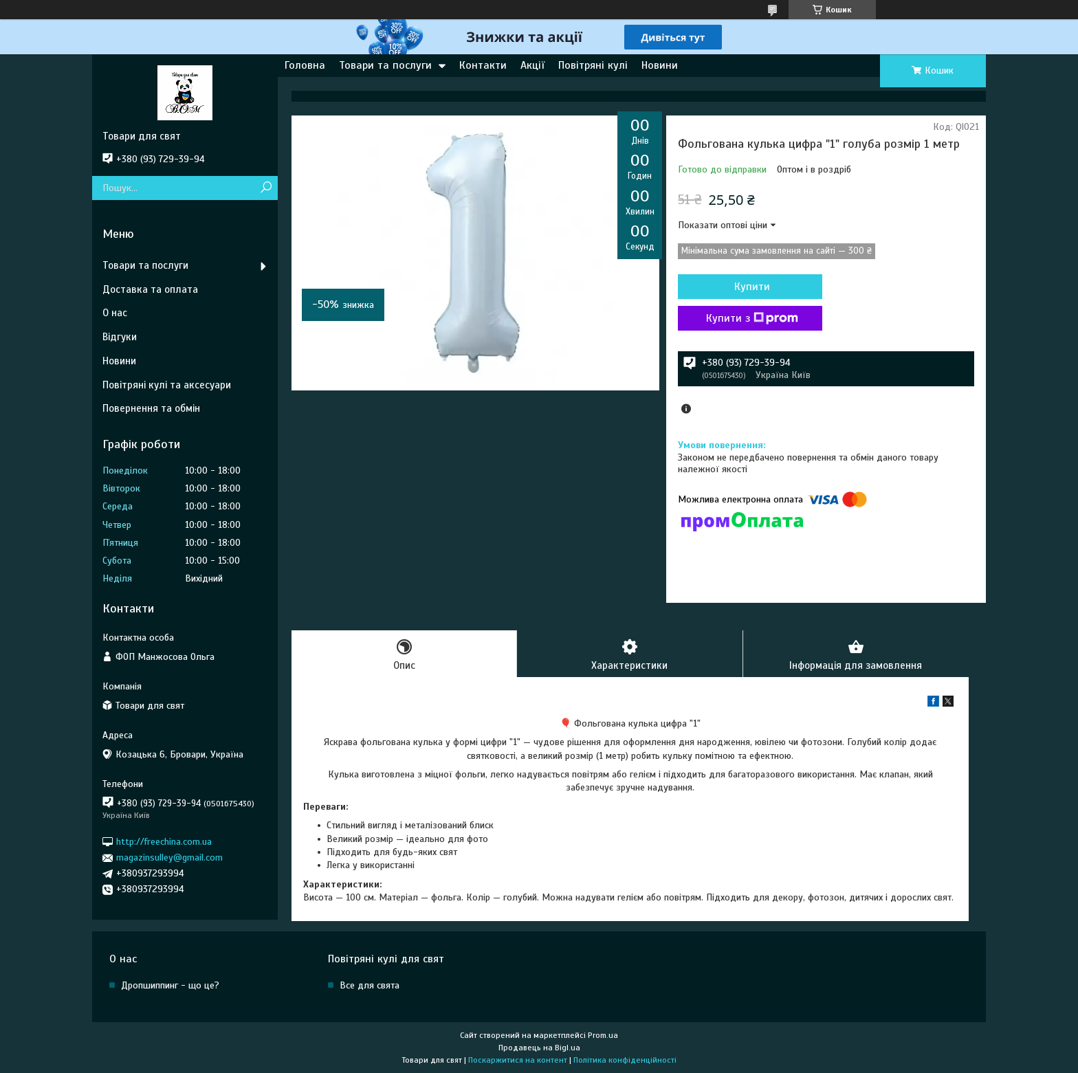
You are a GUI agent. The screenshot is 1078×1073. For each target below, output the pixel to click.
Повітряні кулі (593, 65)
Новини (659, 65)
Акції (532, 65)
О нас (114, 313)
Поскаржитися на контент (517, 1060)
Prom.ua (603, 1035)
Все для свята (369, 985)
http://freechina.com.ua (164, 842)
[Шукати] (266, 188)
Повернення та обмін (151, 408)
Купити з (752, 318)
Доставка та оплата (150, 289)
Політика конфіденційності (624, 1060)
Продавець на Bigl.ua (539, 1047)
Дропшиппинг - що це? (170, 985)
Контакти (483, 65)
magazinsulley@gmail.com (169, 857)
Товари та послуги (385, 65)
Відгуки (119, 337)
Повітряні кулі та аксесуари (166, 385)
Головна (305, 65)
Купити (752, 287)
